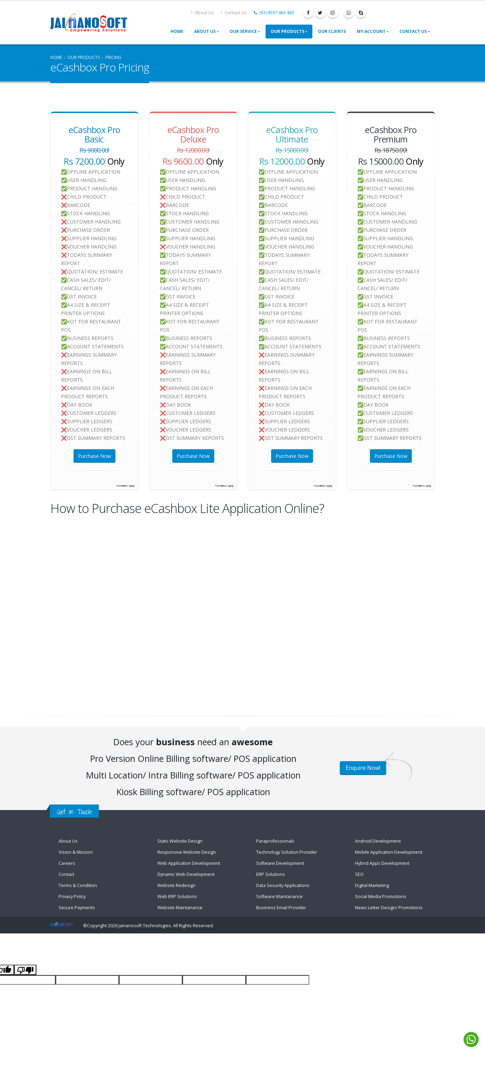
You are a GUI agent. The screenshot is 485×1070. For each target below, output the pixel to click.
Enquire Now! (363, 768)
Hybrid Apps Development (382, 863)
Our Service (243, 31)
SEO (359, 874)
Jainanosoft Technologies (145, 926)
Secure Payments (77, 908)
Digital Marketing (372, 885)
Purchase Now (94, 456)
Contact (66, 874)
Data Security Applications (283, 885)
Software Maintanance (279, 896)
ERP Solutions (270, 874)
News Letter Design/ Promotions (389, 908)
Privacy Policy (72, 896)
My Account (371, 31)
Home (177, 31)
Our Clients (332, 31)
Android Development (378, 841)
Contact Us (234, 13)
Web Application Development (188, 863)
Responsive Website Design (186, 852)
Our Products (287, 31)
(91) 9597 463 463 (274, 13)
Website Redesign (176, 885)
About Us (202, 13)
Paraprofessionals (275, 841)
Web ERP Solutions (177, 896)
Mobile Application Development (388, 852)
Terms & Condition (78, 885)
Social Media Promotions (380, 896)
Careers (67, 863)
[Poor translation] (25, 970)
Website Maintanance (179, 908)
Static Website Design (179, 841)
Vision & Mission (76, 852)
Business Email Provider (281, 908)
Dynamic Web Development (186, 874)
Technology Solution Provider (286, 852)
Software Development (280, 863)
